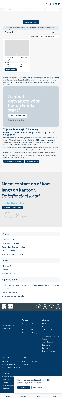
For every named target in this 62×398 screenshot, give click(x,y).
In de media (6, 388)
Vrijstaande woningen (10, 142)
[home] (11, 4)
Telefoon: (11, 240)
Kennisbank (6, 382)
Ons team (5, 361)
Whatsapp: (12, 243)
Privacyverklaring (8, 325)
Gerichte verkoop (48, 333)
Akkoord (23, 387)
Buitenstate (46, 345)
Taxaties (44, 339)
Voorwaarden (6, 328)
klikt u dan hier (19, 157)
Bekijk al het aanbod (32, 161)
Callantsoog (47, 9)
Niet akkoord (37, 387)
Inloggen (25, 364)
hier (11, 29)
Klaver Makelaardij (10, 9)
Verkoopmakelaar (48, 330)
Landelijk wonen (22, 9)
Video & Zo (5, 373)
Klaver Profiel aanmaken (30, 361)
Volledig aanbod (27, 324)
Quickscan (45, 348)
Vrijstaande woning (35, 9)
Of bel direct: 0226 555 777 (12, 207)
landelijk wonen (41, 142)
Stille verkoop (26, 327)
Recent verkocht (27, 330)
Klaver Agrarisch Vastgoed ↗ (31, 334)
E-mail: (15, 247)
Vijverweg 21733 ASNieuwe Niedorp (8, 269)
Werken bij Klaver (8, 385)
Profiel (48, 4)
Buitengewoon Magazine (10, 376)
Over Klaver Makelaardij (10, 364)
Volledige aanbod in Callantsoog (13, 161)
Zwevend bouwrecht (49, 351)
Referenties (5, 379)
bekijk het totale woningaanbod (44, 152)
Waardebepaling (47, 342)
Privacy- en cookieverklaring (32, 383)
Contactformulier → (15, 202)
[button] (32, 4)
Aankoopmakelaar (48, 327)
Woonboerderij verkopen (50, 336)
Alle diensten (46, 324)
